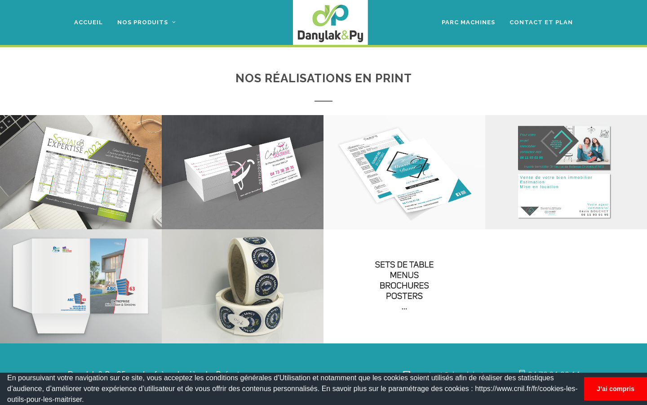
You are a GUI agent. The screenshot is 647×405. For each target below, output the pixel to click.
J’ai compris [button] (615, 388)
